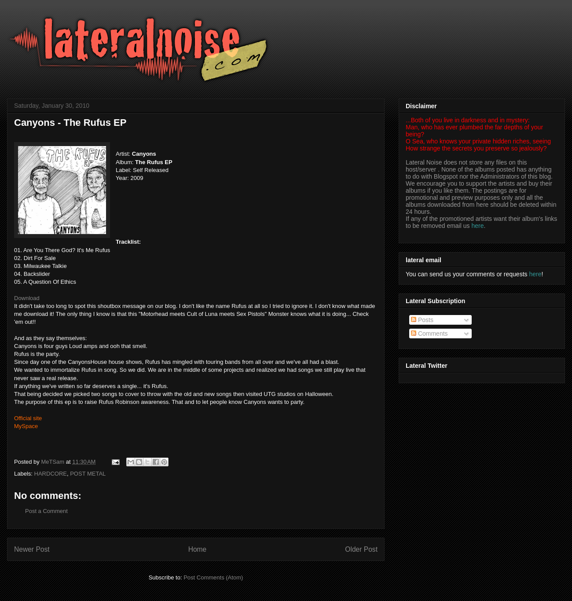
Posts (422, 319)
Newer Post (32, 549)
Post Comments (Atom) (213, 577)
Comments (429, 333)
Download (27, 298)
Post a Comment (46, 511)
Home (197, 549)
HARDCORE (50, 473)
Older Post (361, 549)
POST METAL (88, 473)
